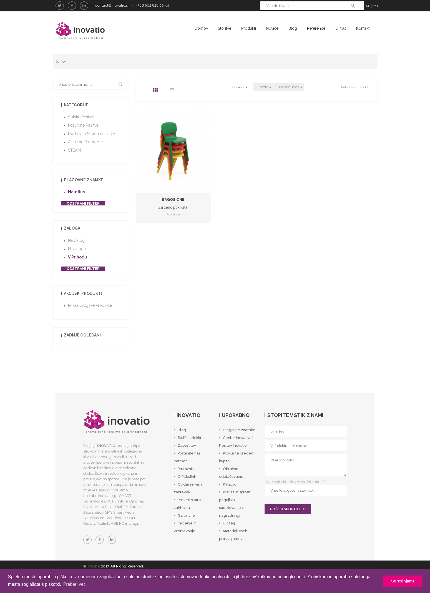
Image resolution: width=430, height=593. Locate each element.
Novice (272, 28)
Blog (292, 28)
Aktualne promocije (85, 151)
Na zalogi (77, 250)
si (367, 5)
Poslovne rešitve (83, 135)
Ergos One (173, 209)
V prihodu (77, 267)
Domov (201, 28)
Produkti (248, 28)
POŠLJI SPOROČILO (288, 519)
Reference (316, 28)
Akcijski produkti (83, 303)
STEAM (74, 160)
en (375, 5)
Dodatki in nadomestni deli (92, 143)
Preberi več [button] (74, 584)
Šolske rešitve (81, 126)
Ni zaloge (77, 258)
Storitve (224, 28)
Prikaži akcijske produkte (90, 315)
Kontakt (362, 28)
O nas (340, 28)
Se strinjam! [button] (402, 581)
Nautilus (76, 201)
